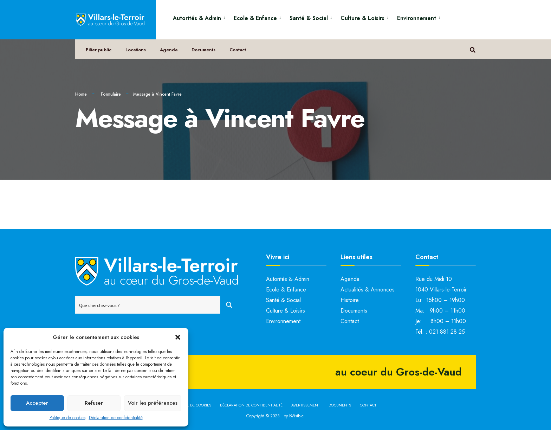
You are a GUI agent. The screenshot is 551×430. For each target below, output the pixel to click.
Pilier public (98, 49)
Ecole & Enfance (255, 18)
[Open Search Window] (472, 49)
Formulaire (111, 94)
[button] (177, 337)
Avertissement (305, 405)
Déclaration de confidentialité (116, 418)
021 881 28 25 (447, 332)
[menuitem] (200, 17)
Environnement (416, 18)
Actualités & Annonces (368, 289)
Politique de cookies (67, 418)
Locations (135, 49)
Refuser (94, 403)
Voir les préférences (152, 403)
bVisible (296, 416)
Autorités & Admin (197, 18)
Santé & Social (309, 18)
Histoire (350, 300)
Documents (203, 49)
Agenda (168, 49)
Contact (237, 49)
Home (81, 94)
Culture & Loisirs (362, 18)
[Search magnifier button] (229, 305)
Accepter (37, 403)
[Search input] (148, 305)
